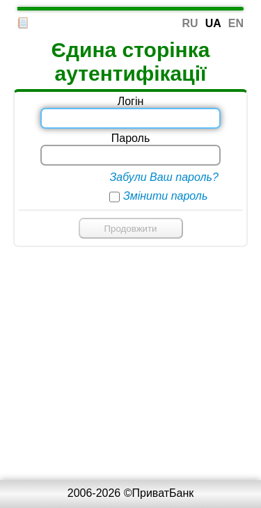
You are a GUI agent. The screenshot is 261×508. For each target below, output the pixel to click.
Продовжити (130, 228)
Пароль (130, 138)
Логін (131, 101)
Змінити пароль (165, 196)
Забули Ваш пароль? (163, 177)
